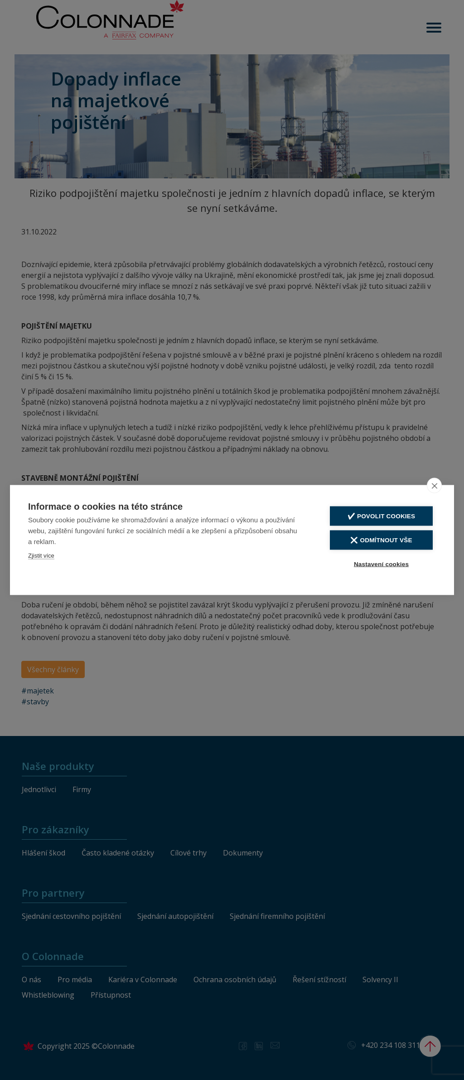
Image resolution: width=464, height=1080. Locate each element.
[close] (434, 485)
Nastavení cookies (381, 563)
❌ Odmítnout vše (381, 539)
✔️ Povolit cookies (381, 515)
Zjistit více (41, 555)
